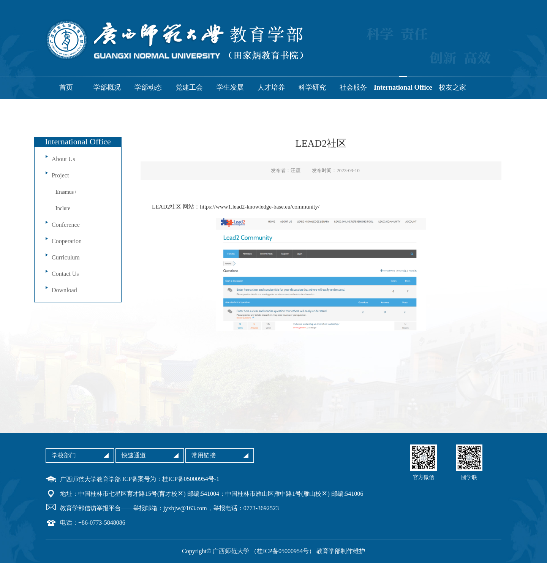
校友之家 (452, 87)
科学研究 (312, 87)
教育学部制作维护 (340, 551)
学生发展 (230, 87)
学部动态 (148, 87)
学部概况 (107, 87)
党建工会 (189, 87)
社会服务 (353, 87)
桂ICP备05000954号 (283, 551)
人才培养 (271, 87)
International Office (403, 87)
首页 (66, 87)
